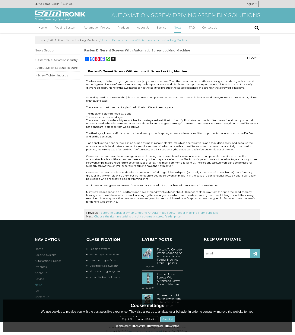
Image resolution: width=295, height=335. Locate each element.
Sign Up (68, 3)
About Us (143, 27)
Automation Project (97, 27)
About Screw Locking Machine (78, 40)
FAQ (192, 27)
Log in (55, 3)
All (51, 40)
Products (123, 27)
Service (161, 27)
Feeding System (65, 27)
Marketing (172, 325)
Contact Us (209, 27)
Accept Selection (147, 319)
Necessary (123, 325)
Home (42, 27)
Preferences (155, 325)
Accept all (167, 319)
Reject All (127, 319)
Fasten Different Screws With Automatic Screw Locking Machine (168, 279)
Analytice (138, 325)
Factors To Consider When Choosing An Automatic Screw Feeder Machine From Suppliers (158, 212)
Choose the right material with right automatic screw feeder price (137, 216)
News (177, 27)
